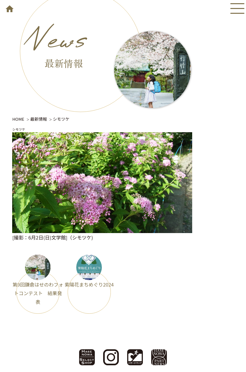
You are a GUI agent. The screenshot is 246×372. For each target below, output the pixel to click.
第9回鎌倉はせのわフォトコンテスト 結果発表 (37, 293)
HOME (18, 119)
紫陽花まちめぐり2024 (89, 284)
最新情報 (38, 119)
